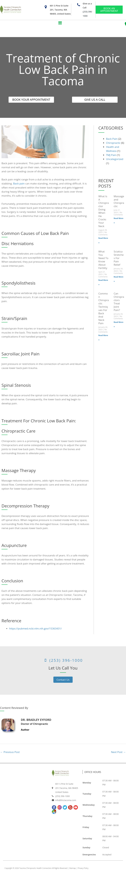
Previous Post (10, 752)
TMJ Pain (111, 155)
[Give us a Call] (78, 5)
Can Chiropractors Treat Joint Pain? (119, 302)
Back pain (19, 184)
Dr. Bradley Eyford (36, 720)
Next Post (118, 752)
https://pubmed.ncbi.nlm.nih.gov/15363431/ (35, 629)
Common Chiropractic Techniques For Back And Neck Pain (103, 309)
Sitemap (72, 868)
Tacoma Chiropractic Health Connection (35, 868)
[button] (60, 23)
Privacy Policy (83, 868)
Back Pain (111, 139)
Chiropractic (113, 143)
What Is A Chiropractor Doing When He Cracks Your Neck (103, 211)
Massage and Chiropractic (119, 201)
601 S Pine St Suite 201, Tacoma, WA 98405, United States (60, 9)
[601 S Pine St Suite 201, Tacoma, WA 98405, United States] (46, 7)
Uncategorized (114, 159)
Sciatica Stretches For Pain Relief (119, 258)
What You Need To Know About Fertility (103, 260)
